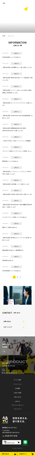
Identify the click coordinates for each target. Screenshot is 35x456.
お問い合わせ (5, 454)
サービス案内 (17, 380)
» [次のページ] (20, 277)
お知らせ (17, 401)
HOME (3, 35)
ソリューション (17, 384)
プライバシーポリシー (17, 405)
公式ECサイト (23, 454)
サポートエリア (8, 327)
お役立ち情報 (17, 392)
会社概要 (17, 388)
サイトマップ (17, 409)
